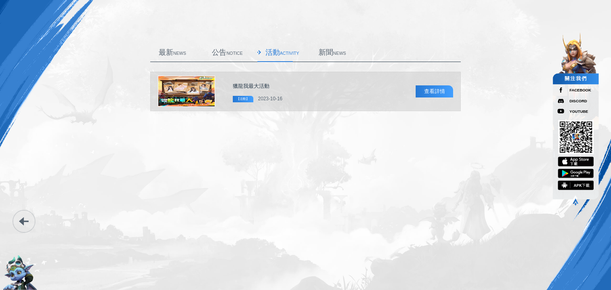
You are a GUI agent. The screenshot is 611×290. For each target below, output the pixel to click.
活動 (282, 52)
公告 (227, 52)
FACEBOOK (580, 90)
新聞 (332, 52)
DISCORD (578, 101)
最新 (172, 52)
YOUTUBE (579, 111)
